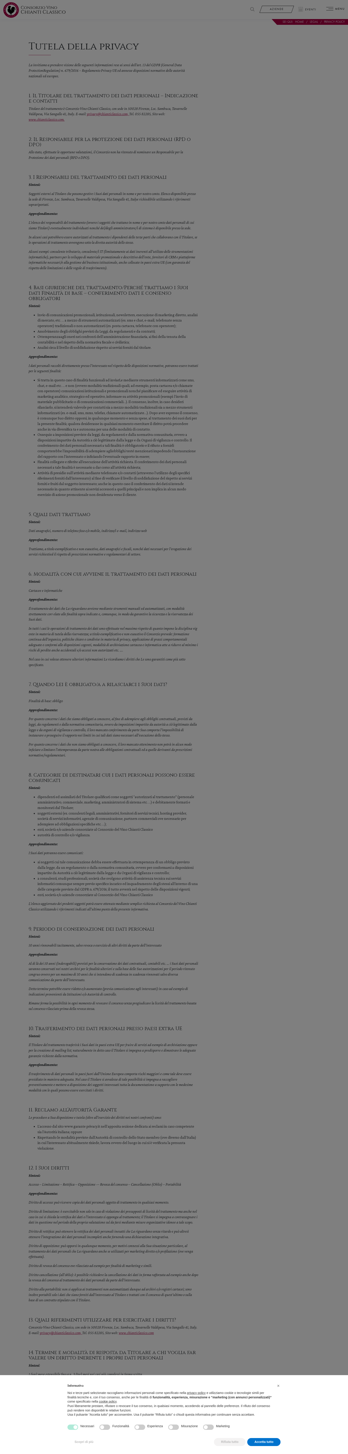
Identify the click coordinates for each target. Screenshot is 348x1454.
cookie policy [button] (108, 1411)
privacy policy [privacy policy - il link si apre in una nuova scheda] (196, 1403)
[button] (278, 1395)
